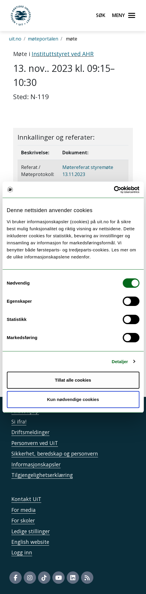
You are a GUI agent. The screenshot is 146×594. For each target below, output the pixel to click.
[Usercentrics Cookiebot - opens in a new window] (113, 190)
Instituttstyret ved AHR (63, 54)
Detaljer (120, 361)
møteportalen (43, 38)
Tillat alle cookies (73, 380)
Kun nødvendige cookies (73, 399)
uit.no (15, 38)
